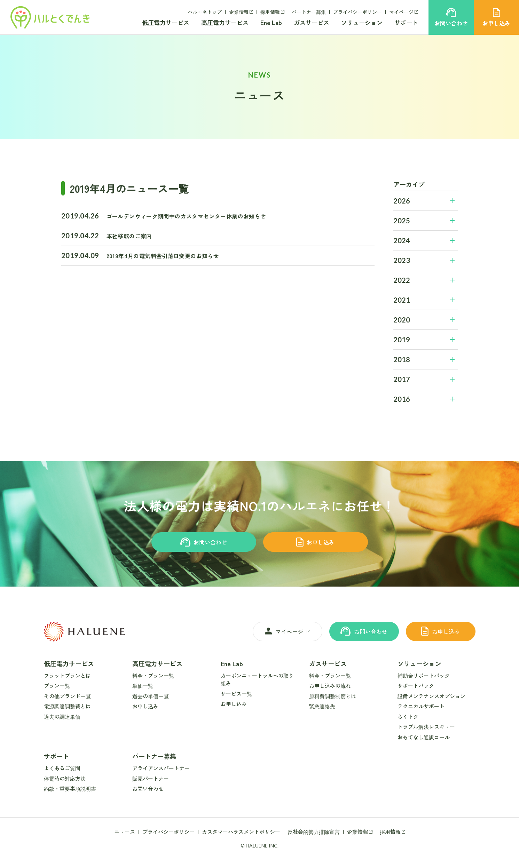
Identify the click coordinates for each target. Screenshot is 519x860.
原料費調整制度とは (332, 696)
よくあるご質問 (62, 768)
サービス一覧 (236, 693)
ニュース (124, 831)
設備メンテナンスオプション (431, 696)
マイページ (401, 11)
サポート (406, 22)
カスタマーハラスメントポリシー (241, 831)
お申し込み (315, 542)
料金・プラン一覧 (153, 675)
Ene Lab (271, 22)
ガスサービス (311, 22)
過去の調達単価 (62, 716)
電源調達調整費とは (67, 706)
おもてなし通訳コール (424, 737)
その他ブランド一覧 (67, 696)
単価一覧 (142, 686)
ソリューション (362, 22)
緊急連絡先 (322, 706)
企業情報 (239, 11)
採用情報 (270, 11)
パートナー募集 (309, 11)
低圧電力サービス (165, 22)
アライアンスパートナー (161, 768)
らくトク (408, 716)
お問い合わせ (203, 542)
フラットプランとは (67, 675)
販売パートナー (150, 778)
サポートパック (416, 686)
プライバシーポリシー (357, 11)
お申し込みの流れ (330, 686)
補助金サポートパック (424, 675)
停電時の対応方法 (65, 778)
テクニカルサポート (421, 706)
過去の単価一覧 (150, 696)
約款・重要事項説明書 (70, 789)
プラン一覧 (57, 686)
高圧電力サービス (225, 22)
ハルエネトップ (205, 11)
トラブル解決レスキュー (426, 727)
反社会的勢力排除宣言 (314, 831)
